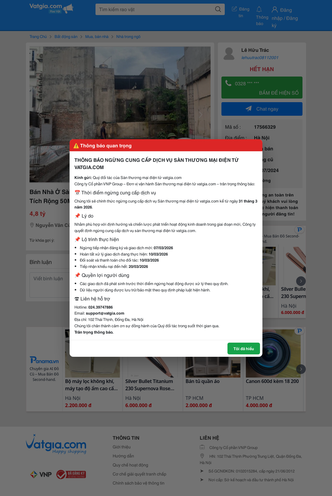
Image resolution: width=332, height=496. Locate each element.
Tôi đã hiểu (243, 348)
